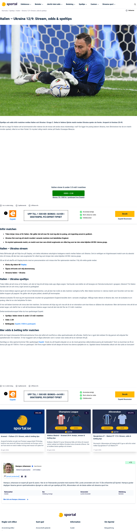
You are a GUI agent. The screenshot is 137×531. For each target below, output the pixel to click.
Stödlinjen (39, 504)
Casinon (94, 4)
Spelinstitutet (40, 500)
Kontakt (73, 492)
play (35, 153)
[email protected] (12, 436)
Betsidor (38, 4)
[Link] (22, 382)
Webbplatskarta (75, 500)
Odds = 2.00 (68, 165)
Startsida (5, 11)
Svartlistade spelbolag (43, 515)
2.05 (112, 336)
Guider (72, 488)
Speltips (82, 4)
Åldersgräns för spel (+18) (10, 492)
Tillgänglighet (74, 507)
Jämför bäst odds (53, 4)
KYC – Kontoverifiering (9, 496)
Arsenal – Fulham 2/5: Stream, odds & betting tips (20, 396)
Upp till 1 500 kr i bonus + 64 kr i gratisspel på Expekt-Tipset (46, 187)
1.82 (112, 332)
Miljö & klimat (40, 507)
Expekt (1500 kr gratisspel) (25, 295)
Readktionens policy (111, 504)
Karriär (106, 500)
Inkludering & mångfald (9, 500)
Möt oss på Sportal (110, 492)
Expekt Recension (125, 190)
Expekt (13, 191)
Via (32, 153)
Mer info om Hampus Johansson (16, 459)
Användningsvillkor (8, 488)
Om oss (106, 507)
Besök (124, 185)
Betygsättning (109, 488)
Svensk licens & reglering (44, 511)
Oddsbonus (25, 4)
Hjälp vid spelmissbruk (43, 492)
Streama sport (107, 4)
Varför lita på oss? (110, 496)
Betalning (69, 4)
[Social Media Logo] (65, 526)
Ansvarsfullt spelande (43, 488)
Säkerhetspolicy (75, 504)
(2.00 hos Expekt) (71, 148)
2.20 (112, 327)
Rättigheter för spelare (43, 496)
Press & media (75, 496)
